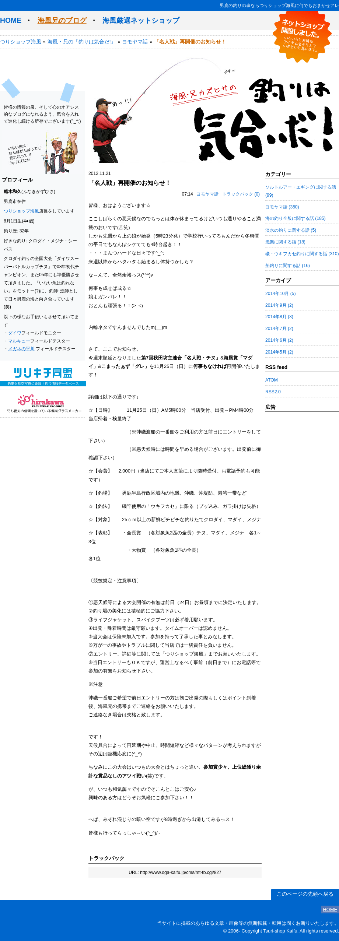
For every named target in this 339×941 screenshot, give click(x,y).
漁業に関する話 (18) (285, 242)
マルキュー (19, 341)
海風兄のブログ (62, 20)
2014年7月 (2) (279, 328)
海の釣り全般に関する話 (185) (295, 218)
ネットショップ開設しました (302, 37)
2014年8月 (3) (279, 316)
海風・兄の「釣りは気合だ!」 (82, 42)
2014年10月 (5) (280, 293)
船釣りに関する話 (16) (287, 265)
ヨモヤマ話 (135, 42)
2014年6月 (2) (279, 340)
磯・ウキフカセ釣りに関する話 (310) (302, 253)
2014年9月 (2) (279, 305)
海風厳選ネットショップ (140, 20)
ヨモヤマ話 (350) (282, 207)
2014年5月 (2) (279, 352)
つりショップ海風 (20, 42)
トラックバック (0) (241, 194)
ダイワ (14, 333)
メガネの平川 (21, 348)
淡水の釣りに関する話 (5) (290, 230)
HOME (10, 20)
